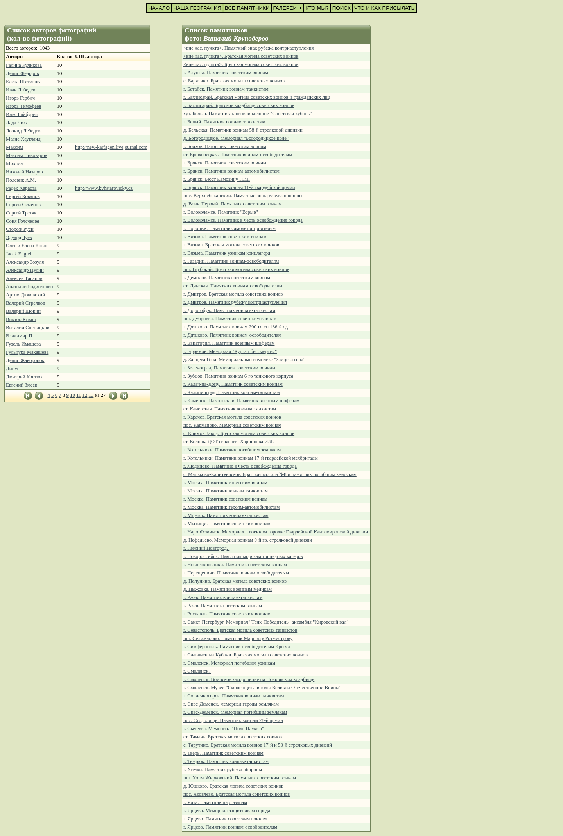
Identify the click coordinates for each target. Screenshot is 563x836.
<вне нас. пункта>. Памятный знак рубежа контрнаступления (248, 48)
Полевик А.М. (21, 180)
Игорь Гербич (20, 98)
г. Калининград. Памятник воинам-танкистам (231, 392)
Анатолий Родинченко (29, 286)
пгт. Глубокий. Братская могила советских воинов (236, 269)
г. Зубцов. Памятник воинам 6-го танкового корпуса (238, 376)
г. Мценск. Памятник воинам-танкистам (226, 515)
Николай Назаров (24, 172)
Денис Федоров (22, 73)
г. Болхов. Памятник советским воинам (224, 146)
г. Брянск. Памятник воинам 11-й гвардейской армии (239, 187)
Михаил (14, 163)
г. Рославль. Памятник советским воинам (227, 614)
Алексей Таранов (24, 278)
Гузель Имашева (23, 344)
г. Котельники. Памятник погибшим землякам (232, 450)
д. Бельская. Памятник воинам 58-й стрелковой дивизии (243, 130)
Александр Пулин (25, 270)
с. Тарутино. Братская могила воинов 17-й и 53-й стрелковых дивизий (257, 745)
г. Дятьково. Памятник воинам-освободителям (232, 335)
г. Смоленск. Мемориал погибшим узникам (229, 663)
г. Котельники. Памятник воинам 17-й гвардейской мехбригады (250, 458)
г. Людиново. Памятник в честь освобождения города (240, 466)
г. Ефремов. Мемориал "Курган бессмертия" (230, 351)
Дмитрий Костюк (24, 377)
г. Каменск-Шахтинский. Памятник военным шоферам (241, 400)
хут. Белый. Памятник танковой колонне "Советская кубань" (247, 113)
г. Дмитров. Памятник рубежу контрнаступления (235, 302)
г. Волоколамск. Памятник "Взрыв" (220, 212)
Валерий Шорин (23, 311)
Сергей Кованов (23, 196)
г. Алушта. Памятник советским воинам (225, 72)
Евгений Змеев (21, 385)
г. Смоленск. (197, 671)
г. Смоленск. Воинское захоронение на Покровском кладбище (248, 679)
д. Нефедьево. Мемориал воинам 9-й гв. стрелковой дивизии (247, 540)
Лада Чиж (16, 122)
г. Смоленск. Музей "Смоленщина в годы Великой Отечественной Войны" (262, 687)
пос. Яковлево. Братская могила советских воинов (236, 794)
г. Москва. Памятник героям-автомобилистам (231, 507)
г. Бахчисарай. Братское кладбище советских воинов (238, 105)
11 (78, 395)
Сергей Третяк (21, 213)
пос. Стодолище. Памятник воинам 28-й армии (233, 720)
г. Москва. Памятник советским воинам (225, 482)
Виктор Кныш (21, 319)
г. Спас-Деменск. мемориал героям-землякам (231, 704)
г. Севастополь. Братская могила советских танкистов (240, 630)
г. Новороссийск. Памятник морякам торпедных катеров (243, 556)
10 (72, 395)
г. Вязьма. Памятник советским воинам (225, 236)
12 (85, 395)
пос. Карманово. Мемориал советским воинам (232, 425)
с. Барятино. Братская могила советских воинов (234, 81)
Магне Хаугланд (23, 139)
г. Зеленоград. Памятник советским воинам (229, 368)
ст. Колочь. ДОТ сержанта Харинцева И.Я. (228, 441)
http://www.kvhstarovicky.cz (104, 188)
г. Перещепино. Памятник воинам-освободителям (236, 573)
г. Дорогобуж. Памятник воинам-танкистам (229, 310)
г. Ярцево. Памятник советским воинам (225, 819)
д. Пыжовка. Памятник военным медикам (227, 589)
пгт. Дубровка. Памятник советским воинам (230, 318)
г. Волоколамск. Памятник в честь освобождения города (243, 220)
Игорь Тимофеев (23, 106)
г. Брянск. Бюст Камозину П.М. (216, 179)
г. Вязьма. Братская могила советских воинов (231, 245)
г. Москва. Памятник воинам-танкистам (225, 491)
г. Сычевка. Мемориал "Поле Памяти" (223, 728)
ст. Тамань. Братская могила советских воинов (232, 737)
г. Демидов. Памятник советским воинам (226, 277)
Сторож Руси (20, 229)
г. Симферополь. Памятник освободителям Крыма (236, 646)
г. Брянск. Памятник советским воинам (224, 163)
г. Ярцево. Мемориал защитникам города (226, 810)
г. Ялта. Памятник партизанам (215, 802)
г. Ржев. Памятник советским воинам (222, 605)
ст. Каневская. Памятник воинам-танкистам (229, 409)
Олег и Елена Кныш (27, 245)
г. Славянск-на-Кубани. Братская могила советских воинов (245, 655)
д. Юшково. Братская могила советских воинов (233, 786)
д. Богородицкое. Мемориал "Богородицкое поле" (236, 138)
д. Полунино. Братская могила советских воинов (235, 581)
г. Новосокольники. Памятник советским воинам (235, 564)
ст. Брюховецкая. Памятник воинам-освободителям (237, 154)
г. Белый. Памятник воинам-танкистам (224, 122)
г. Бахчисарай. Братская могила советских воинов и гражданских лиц (256, 97)
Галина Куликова (24, 65)
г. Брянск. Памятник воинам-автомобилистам (231, 171)
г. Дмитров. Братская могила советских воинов (233, 294)
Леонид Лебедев (23, 131)
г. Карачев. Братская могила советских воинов (232, 417)
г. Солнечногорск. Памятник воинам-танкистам (233, 696)
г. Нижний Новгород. (206, 548)
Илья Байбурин (22, 114)
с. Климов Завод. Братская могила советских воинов (238, 433)
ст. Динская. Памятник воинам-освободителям (232, 286)
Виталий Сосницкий (28, 327)
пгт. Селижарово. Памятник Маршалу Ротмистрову (237, 638)
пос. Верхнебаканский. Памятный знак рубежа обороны (243, 195)
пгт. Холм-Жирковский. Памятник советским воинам (239, 778)
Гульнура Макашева (27, 352)
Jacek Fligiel (18, 254)
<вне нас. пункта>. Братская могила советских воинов (240, 56)
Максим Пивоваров (26, 155)
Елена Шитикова (23, 81)
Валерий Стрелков (25, 303)
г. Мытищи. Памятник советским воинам (227, 523)
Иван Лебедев (20, 90)
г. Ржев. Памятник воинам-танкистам (222, 597)
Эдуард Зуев (19, 237)
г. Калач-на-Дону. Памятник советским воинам (233, 384)
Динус (13, 368)
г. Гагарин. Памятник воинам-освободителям (231, 261)
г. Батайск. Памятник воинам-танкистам (226, 89)
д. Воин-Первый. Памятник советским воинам (232, 204)
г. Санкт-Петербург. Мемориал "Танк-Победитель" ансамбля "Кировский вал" (266, 622)
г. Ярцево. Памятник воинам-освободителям (230, 827)
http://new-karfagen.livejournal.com (111, 147)
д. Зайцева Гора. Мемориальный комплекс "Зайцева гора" (244, 359)
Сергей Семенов (23, 204)
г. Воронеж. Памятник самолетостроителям (229, 228)
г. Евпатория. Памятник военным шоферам (228, 343)
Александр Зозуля (25, 262)
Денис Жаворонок (25, 360)
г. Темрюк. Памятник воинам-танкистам (226, 761)
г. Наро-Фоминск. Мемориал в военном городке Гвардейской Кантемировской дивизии (275, 532)
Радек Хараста (21, 188)
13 (91, 395)
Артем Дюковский (25, 295)
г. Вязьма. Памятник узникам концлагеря (226, 253)
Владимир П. (20, 336)
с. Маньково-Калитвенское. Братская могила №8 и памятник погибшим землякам (270, 474)
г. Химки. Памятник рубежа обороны (222, 769)
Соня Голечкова (22, 221)
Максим (14, 147)
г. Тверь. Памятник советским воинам (223, 753)
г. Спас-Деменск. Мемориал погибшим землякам (235, 712)
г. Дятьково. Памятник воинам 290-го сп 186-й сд (235, 327)
